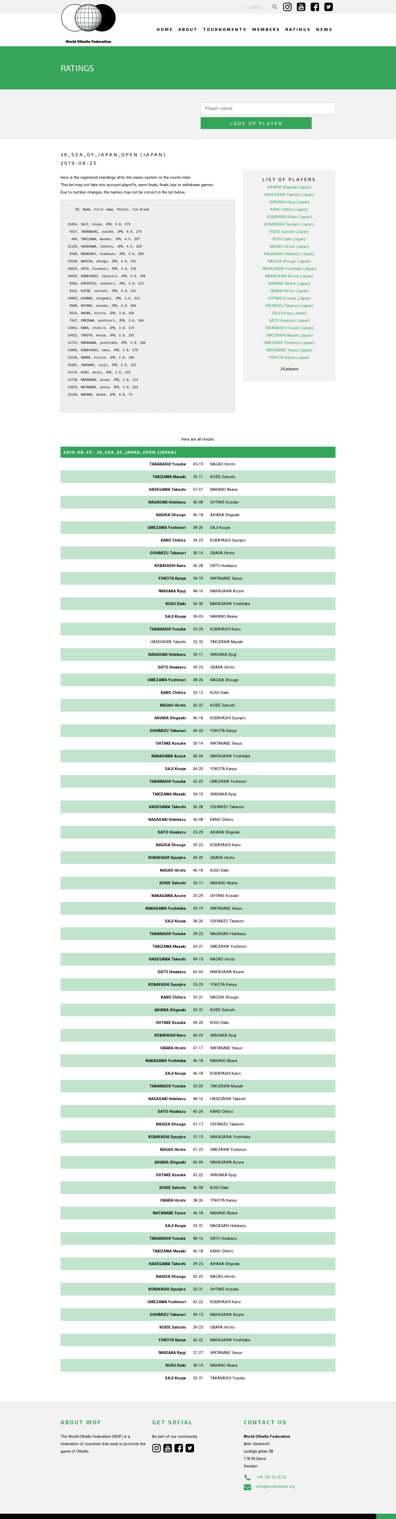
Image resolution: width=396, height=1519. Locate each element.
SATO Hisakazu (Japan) (289, 306)
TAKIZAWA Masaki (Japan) (289, 320)
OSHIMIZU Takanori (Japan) (289, 291)
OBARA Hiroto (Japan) (289, 276)
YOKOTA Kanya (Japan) (289, 343)
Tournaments (225, 29)
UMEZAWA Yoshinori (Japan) (289, 328)
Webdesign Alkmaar (83, 1509)
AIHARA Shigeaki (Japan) (289, 172)
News (324, 29)
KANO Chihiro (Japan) (289, 195)
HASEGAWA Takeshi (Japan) (289, 180)
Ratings (298, 29)
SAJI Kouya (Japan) (289, 298)
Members (266, 29)
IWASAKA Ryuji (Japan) (289, 187)
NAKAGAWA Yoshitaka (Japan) (289, 254)
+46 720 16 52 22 (265, 1462)
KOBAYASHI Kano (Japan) (289, 202)
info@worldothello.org (269, 1472)
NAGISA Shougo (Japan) (289, 246)
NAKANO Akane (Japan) (289, 269)
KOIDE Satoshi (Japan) (289, 217)
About (188, 29)
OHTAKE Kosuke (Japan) (289, 283)
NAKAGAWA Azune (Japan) (289, 261)
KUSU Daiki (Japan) (289, 224)
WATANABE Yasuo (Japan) (289, 335)
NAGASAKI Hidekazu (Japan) (289, 239)
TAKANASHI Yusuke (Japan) (289, 313)
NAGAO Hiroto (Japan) (289, 232)
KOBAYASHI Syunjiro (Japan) (289, 209)
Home (165, 29)
